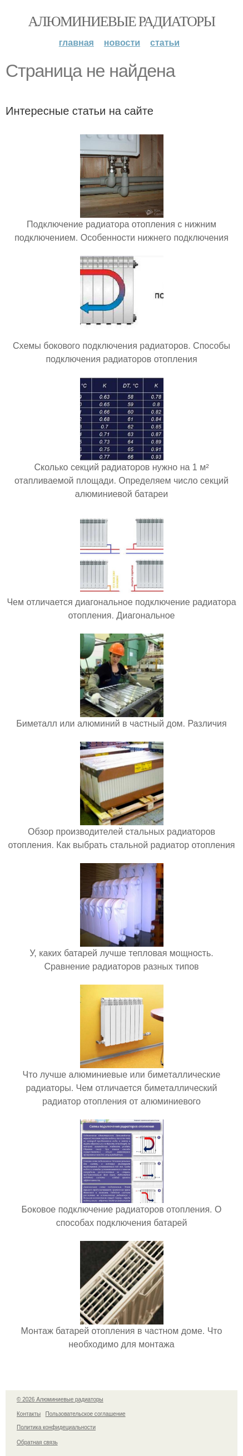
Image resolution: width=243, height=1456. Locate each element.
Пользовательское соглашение (86, 1414)
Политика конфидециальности (56, 1427)
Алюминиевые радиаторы (121, 21)
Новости (122, 42)
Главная (76, 42)
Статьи (165, 42)
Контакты (29, 1414)
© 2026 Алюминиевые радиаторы (60, 1399)
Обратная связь (37, 1442)
